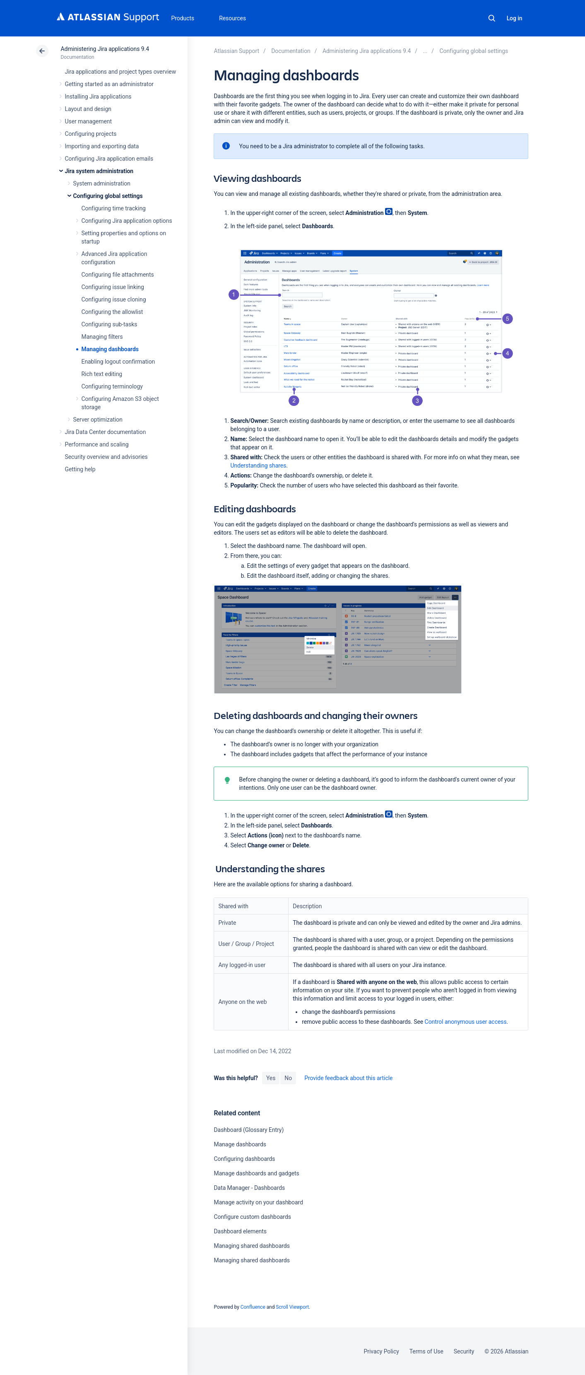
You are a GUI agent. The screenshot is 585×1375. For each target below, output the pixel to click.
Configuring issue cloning (114, 299)
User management (88, 121)
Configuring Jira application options (127, 220)
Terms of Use (426, 1351)
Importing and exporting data (102, 146)
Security (464, 1351)
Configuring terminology (112, 386)
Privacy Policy (381, 1351)
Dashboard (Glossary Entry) (249, 1130)
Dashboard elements (240, 1231)
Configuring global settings (108, 196)
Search (491, 18)
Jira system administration (99, 171)
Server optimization (98, 419)
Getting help (80, 469)
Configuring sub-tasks (109, 324)
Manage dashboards (240, 1144)
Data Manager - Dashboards (249, 1187)
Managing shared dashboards (251, 1245)
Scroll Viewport (292, 1307)
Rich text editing (102, 374)
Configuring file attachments (118, 274)
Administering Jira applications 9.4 (105, 49)
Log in (514, 18)
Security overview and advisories (106, 457)
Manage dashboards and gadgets (256, 1173)
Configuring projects (91, 133)
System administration (101, 183)
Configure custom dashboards (252, 1216)
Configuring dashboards (244, 1158)
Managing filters (102, 336)
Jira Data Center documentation (105, 432)
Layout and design (88, 109)
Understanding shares (258, 465)
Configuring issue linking (113, 287)
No (288, 1078)
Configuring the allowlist (112, 312)
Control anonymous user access (466, 1021)
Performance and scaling (97, 444)
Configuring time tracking (114, 208)
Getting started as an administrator (109, 84)
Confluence (253, 1307)
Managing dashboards (110, 349)
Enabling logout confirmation (118, 361)
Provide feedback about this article (348, 1078)
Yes (270, 1078)
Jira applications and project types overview (120, 71)
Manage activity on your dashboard (258, 1202)
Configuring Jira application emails (109, 158)
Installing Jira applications (98, 96)
